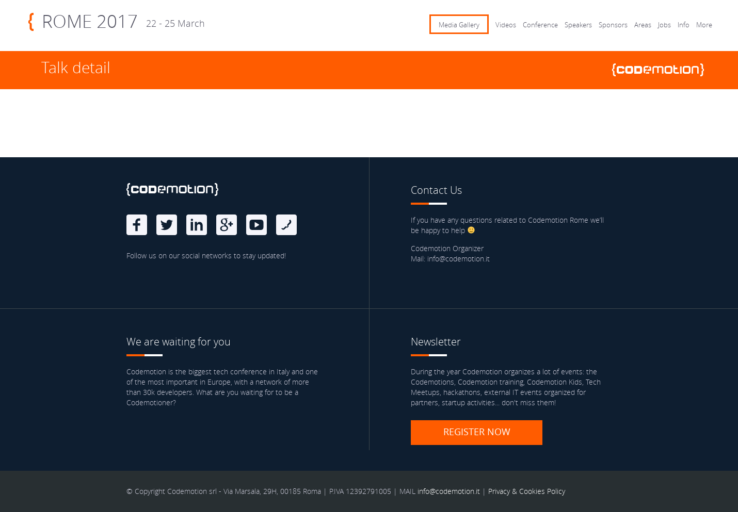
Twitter (166, 224)
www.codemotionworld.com (662, 69)
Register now (476, 431)
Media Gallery (459, 24)
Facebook (136, 224)
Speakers (578, 24)
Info (683, 24)
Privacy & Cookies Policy (526, 491)
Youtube (256, 224)
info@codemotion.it (449, 491)
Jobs (664, 24)
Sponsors (613, 24)
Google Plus (226, 224)
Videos (505, 24)
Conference (540, 24)
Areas (642, 24)
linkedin (196, 224)
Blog (286, 224)
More (704, 24)
